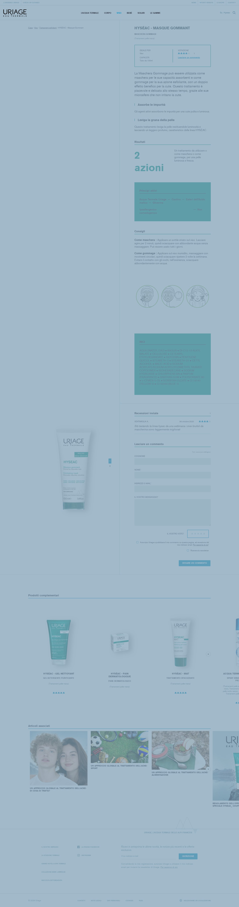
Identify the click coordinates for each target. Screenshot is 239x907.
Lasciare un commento (189, 57)
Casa (30, 28)
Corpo (107, 13)
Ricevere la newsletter (198, 550)
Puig (141, 901)
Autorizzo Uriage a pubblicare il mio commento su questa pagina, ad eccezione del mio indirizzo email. (172, 543)
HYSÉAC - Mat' (180, 673)
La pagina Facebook (88, 847)
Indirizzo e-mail (142, 483)
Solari (141, 13)
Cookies (129, 901)
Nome (137, 470)
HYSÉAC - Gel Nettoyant (58, 673)
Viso (119, 13)
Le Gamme (155, 13)
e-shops (220, 2)
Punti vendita (207, 2)
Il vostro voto (175, 534)
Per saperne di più (200, 545)
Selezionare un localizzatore (195, 900)
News (194, 2)
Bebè (129, 13)
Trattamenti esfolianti (48, 28)
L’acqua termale (90, 13)
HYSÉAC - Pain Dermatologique (120, 675)
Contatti (232, 2)
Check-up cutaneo (31, 2)
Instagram (84, 855)
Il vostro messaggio (146, 497)
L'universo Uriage (11, 2)
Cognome (139, 456)
